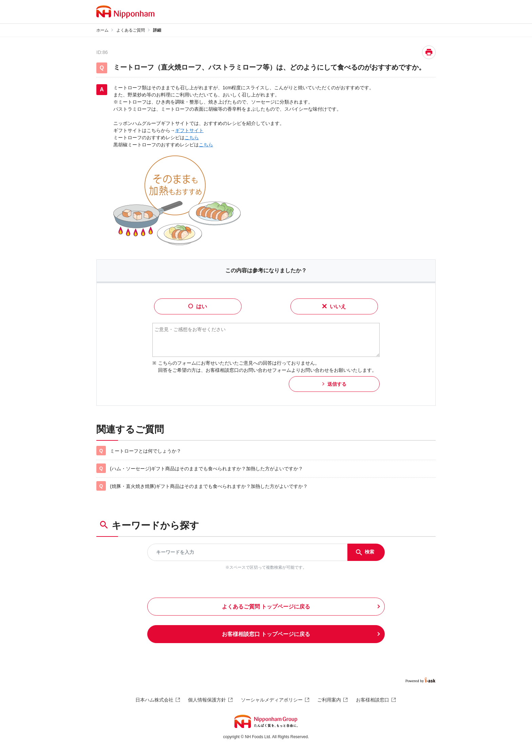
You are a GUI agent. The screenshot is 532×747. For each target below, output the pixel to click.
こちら (192, 137)
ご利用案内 (329, 700)
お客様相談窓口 (372, 700)
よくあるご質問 (130, 30)
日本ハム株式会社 (154, 700)
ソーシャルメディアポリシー (272, 700)
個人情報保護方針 (207, 700)
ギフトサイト (189, 130)
